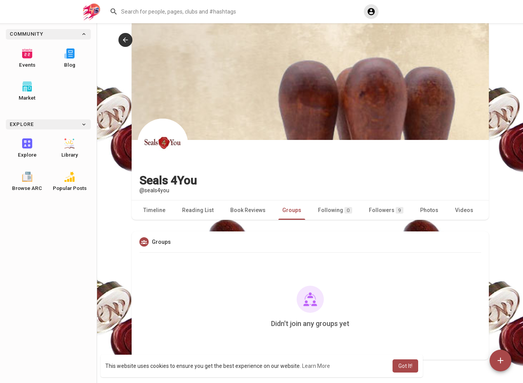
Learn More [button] (316, 366)
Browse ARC (27, 181)
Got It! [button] (405, 366)
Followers (386, 210)
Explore (27, 148)
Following (335, 210)
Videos (464, 210)
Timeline (154, 210)
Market (27, 91)
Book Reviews (248, 210)
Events (27, 58)
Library (69, 148)
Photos (429, 210)
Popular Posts (70, 181)
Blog (69, 58)
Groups (291, 210)
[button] (233, 11)
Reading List (198, 210)
